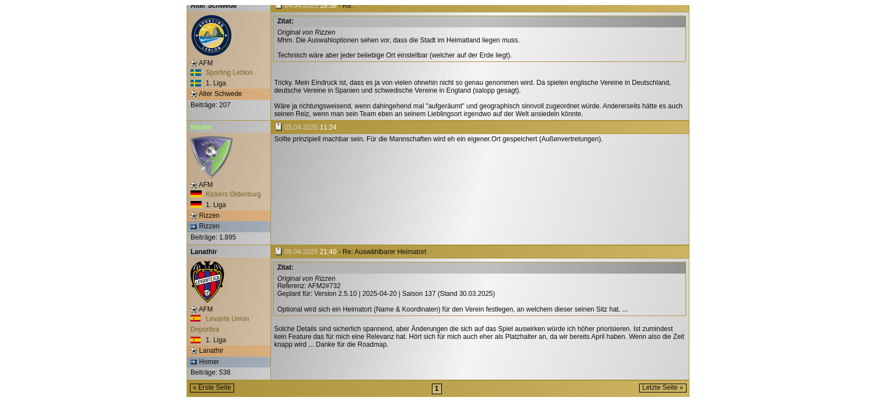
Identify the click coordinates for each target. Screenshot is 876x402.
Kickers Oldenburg (226, 194)
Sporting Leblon (222, 72)
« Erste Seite (212, 387)
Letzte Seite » (662, 387)
